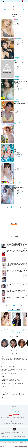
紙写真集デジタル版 (4, 369)
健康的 (12, 379)
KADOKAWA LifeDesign (17, 358)
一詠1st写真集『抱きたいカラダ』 (19, 62)
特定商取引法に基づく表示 (17, 436)
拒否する (24, 446)
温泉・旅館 (23, 387)
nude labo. (17, 370)
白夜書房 (25, 359)
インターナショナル (12, 380)
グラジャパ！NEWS (23, 9)
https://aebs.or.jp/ (2, 433)
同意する (18, 446)
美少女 (3, 383)
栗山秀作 (19, 110)
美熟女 (14, 383)
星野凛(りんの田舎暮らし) (17, 83)
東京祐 (18, 89)
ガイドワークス (6, 358)
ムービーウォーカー (6, 360)
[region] (14, 444)
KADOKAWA (11, 358)
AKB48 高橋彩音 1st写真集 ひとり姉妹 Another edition (20, 126)
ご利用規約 (2, 436)
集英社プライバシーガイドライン (9, 436)
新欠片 (20, 359)
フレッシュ (18, 379)
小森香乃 (15, 151)
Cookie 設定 (23, 436)
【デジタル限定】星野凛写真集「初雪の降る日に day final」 (20, 82)
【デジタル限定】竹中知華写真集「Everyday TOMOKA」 (20, 165)
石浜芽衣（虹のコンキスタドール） (18, 42)
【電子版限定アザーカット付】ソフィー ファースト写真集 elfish (20, 22)
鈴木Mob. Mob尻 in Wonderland (19, 187)
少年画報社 (11, 359)
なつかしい (20, 383)
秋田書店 (2, 358)
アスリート (21, 394)
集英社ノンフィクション (5, 366)
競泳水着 (13, 373)
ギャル (19, 380)
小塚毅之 (19, 67)
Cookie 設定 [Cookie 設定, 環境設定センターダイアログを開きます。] (2, 446)
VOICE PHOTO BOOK (22, 369)
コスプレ (3, 373)
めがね (19, 373)
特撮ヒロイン (4, 394)
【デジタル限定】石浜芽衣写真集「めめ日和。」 (20, 41)
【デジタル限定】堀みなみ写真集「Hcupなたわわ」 (20, 104)
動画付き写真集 (15, 369)
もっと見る (14, 349)
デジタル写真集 (5, 9)
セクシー (10, 384)
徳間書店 (17, 359)
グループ (12, 387)
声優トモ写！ (10, 370)
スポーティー (4, 380)
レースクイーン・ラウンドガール (13, 392)
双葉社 (2, 360)
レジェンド (11, 394)
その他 (3, 400)
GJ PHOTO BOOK (17, 363)
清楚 (15, 384)
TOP (1, 3)
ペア (3, 387)
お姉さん (9, 383)
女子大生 (3, 392)
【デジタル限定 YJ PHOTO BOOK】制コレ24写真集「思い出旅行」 (20, 146)
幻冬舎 (25, 358)
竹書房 (14, 359)
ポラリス (14, 370)
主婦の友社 (5, 359)
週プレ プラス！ (14, 9)
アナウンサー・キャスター (6, 393)
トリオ (7, 387)
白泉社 (23, 359)
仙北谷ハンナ (15, 149)
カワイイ (4, 384)
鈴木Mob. (15, 188)
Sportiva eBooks (11, 366)
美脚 (3, 379)
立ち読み (17, 58)
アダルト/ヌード (3, 395)
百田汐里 (15, 150)
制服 (9, 373)
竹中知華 (15, 167)
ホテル (17, 387)
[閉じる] (26, 443)
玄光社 (22, 358)
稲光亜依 (15, 148)
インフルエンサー (16, 393)
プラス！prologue (10, 369)
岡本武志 (19, 192)
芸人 (16, 394)
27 (16, 207)
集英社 (2, 359)
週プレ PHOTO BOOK (4, 363)
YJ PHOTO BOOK (11, 363)
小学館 (8, 359)
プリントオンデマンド (4, 370)
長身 (7, 379)
